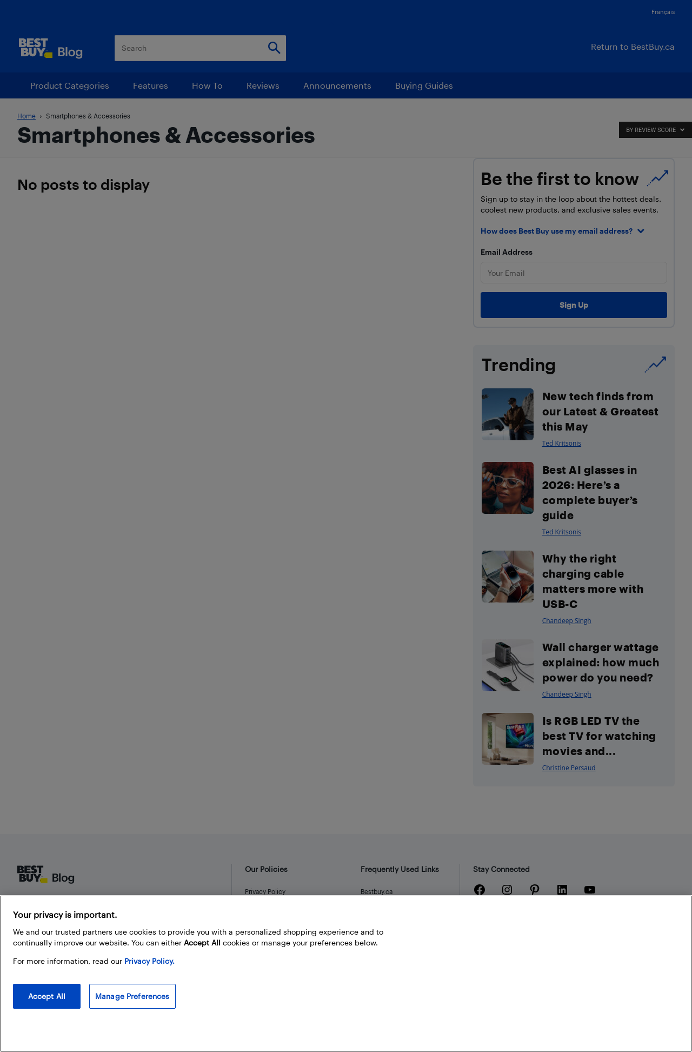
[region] (346, 973)
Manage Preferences (132, 996)
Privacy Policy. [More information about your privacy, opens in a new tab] (149, 960)
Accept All (46, 996)
